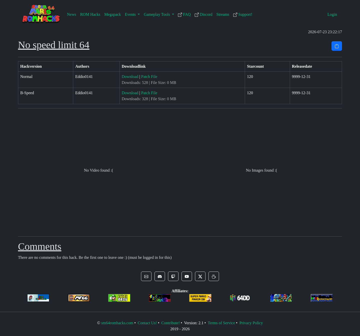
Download (130, 76)
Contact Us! (147, 323)
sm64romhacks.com (117, 323)
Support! (242, 14)
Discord (203, 14)
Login (332, 14)
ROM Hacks (90, 14)
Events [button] (131, 14)
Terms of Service (221, 323)
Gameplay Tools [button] (157, 14)
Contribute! (170, 323)
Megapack (112, 14)
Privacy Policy (251, 323)
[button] (146, 276)
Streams (223, 14)
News (71, 14)
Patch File (149, 76)
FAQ (184, 14)
